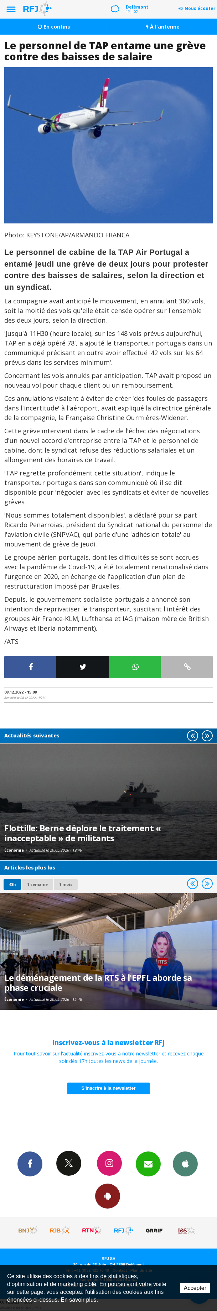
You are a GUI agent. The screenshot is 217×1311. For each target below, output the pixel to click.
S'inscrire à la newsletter (109, 1088)
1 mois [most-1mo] (65, 884)
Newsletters (148, 1163)
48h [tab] (12, 884)
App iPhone (185, 1163)
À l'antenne (163, 26)
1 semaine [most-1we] (37, 884)
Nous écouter (200, 8)
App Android (107, 1196)
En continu (54, 26)
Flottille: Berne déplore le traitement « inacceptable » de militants (82, 833)
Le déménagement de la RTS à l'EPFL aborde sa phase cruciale (98, 982)
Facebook (29, 1163)
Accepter (195, 1288)
